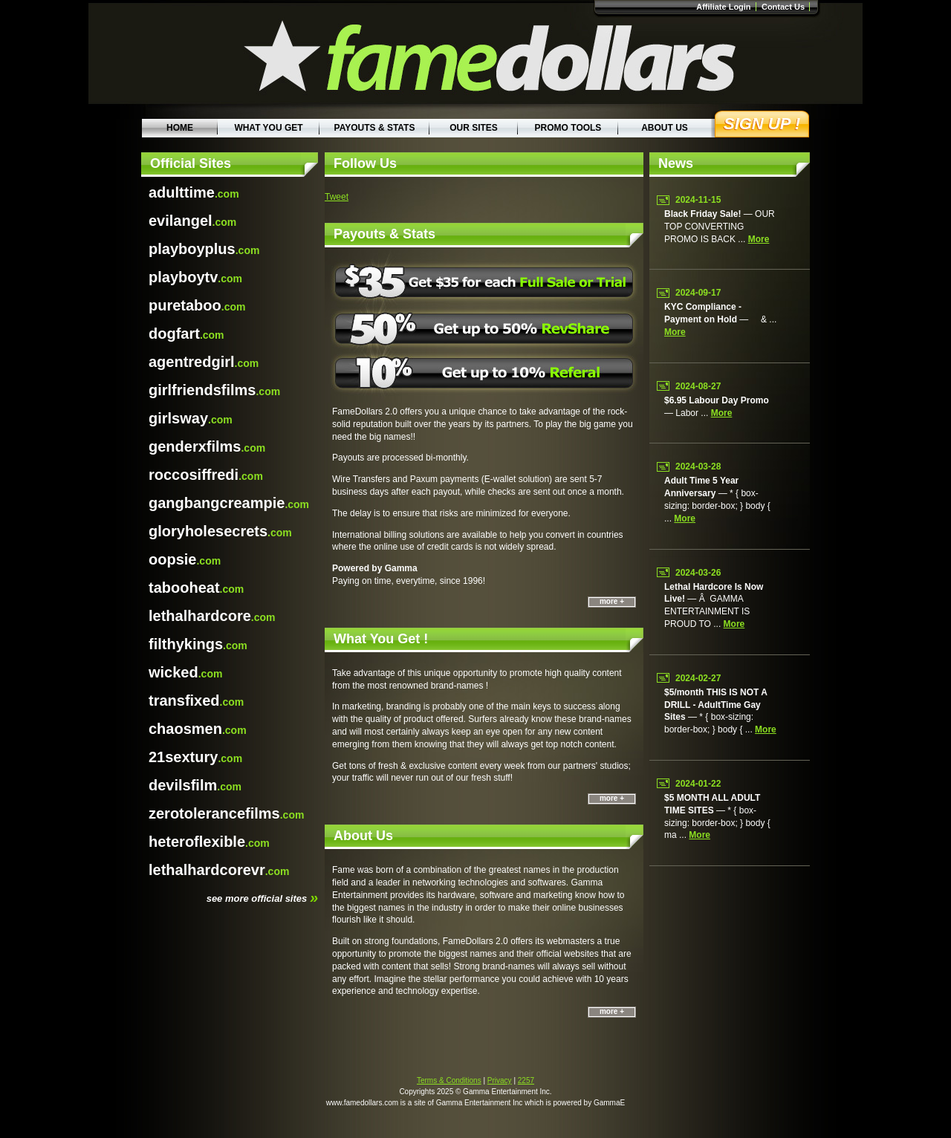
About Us (664, 128)
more (759, 239)
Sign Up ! (762, 123)
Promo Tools (568, 128)
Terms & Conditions (449, 1080)
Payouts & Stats (374, 128)
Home (179, 128)
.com (194, 192)
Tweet (336, 197)
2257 (526, 1080)
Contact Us (783, 6)
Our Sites (473, 128)
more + (612, 601)
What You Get (268, 128)
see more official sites (262, 897)
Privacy (499, 1080)
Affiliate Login (723, 6)
